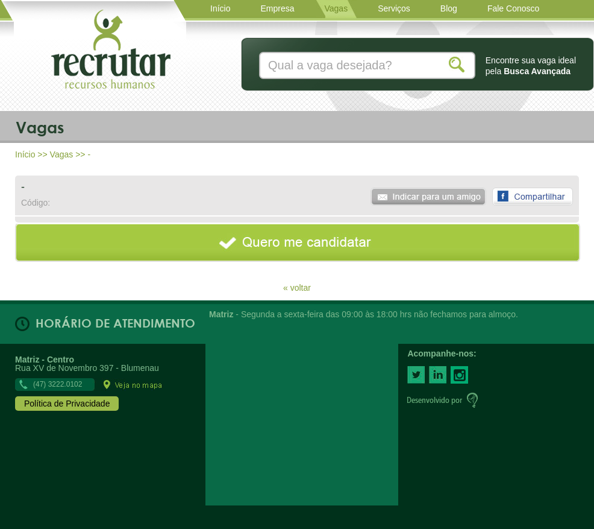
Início (25, 154)
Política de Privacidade (67, 403)
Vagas (61, 154)
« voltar (297, 287)
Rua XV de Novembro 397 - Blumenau (89, 371)
